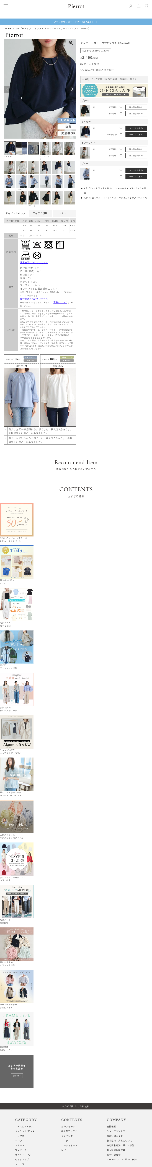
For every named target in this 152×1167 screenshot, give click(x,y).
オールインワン (23, 1154)
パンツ (18, 1140)
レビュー (64, 213)
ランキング (67, 1136)
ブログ (64, 1140)
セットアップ (22, 1159)
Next (72, 89)
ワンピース (21, 1150)
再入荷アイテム (69, 1131)
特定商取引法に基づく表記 (121, 1145)
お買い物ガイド (115, 1136)
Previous (7, 89)
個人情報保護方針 (116, 1150)
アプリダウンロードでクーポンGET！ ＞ (76, 22)
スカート (19, 1145)
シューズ (19, 1164)
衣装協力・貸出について (119, 1140)
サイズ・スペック (16, 213)
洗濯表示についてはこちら (34, 262)
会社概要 (111, 1126)
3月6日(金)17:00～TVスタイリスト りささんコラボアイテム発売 (115, 198)
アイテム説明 (40, 213)
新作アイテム (68, 1126)
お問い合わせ (114, 1154)
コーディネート (69, 1145)
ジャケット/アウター (26, 1131)
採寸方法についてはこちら (34, 299)
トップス (39, 28)
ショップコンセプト (117, 1131)
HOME (8, 28)
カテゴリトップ (23, 28)
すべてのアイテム (24, 1126)
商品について (60, 302)
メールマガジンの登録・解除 (122, 1159)
